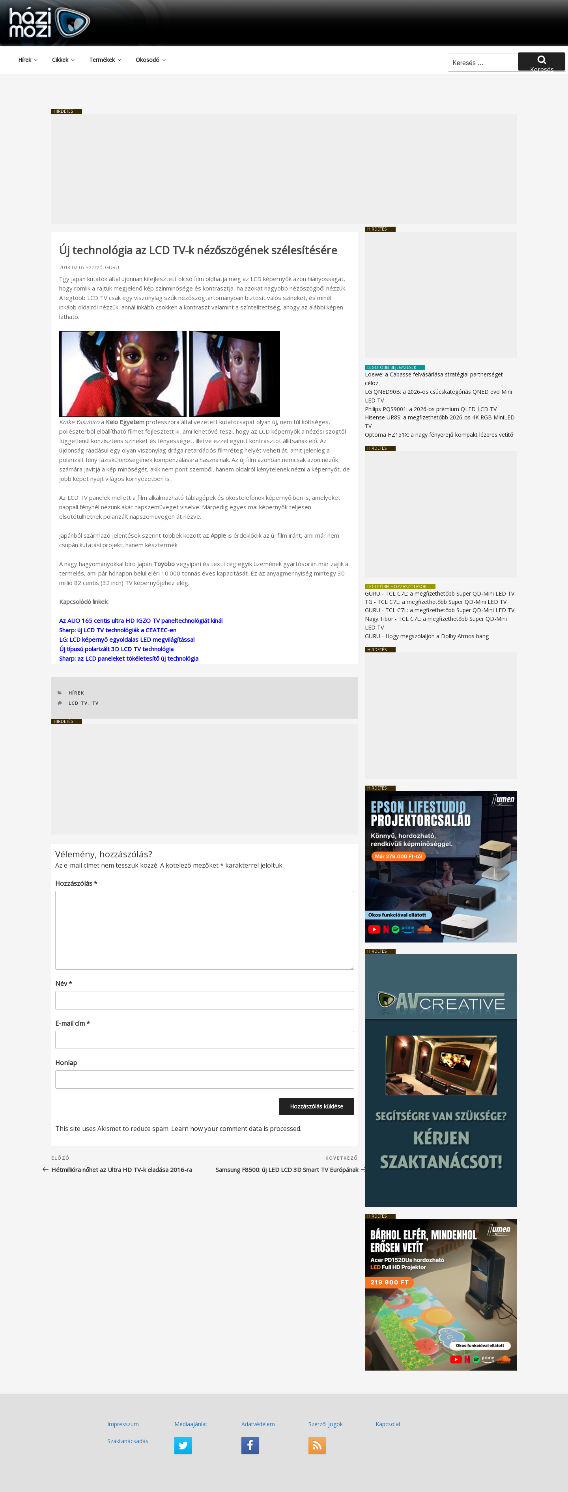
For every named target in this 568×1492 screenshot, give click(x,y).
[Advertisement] (284, 169)
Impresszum (123, 1424)
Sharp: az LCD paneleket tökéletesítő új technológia (128, 658)
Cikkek (64, 59)
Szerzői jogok (325, 1424)
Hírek (28, 59)
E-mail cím (72, 1023)
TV (95, 703)
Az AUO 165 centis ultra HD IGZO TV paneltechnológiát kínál (140, 620)
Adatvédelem (258, 1424)
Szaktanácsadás (127, 1441)
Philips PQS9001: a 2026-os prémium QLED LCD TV (431, 409)
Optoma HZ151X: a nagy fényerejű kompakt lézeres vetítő (439, 434)
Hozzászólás (76, 883)
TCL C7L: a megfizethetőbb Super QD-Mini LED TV (449, 593)
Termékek (105, 59)
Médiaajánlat (190, 1424)
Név (63, 983)
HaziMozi (38, 9)
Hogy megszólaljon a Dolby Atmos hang (437, 636)
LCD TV (78, 703)
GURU (112, 267)
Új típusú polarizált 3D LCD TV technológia (116, 649)
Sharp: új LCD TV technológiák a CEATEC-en (117, 630)
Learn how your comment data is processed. (236, 1128)
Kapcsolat (388, 1424)
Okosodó (151, 59)
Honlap (66, 1062)
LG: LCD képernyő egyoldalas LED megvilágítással (126, 639)
